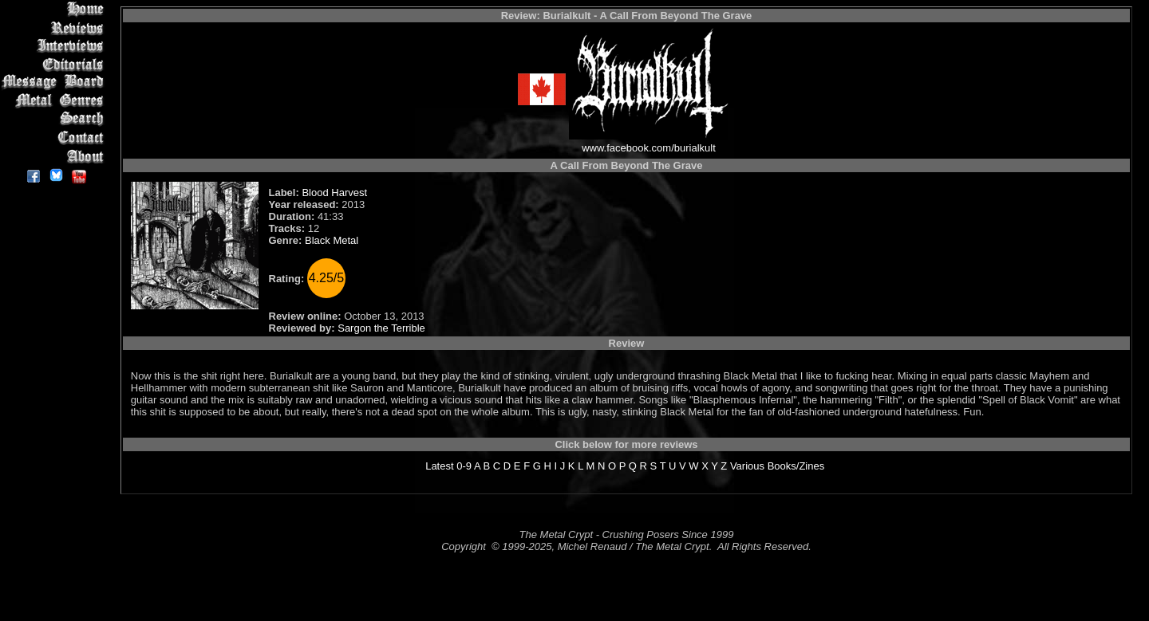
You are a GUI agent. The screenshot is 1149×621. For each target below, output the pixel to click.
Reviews (55, 27)
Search (55, 119)
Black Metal (331, 240)
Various (747, 466)
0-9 (464, 466)
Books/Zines (796, 466)
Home (55, 9)
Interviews (55, 46)
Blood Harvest (334, 192)
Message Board (55, 82)
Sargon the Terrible (381, 328)
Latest (439, 466)
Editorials (55, 64)
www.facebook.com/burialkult (649, 148)
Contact (55, 137)
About (55, 156)
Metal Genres (55, 101)
